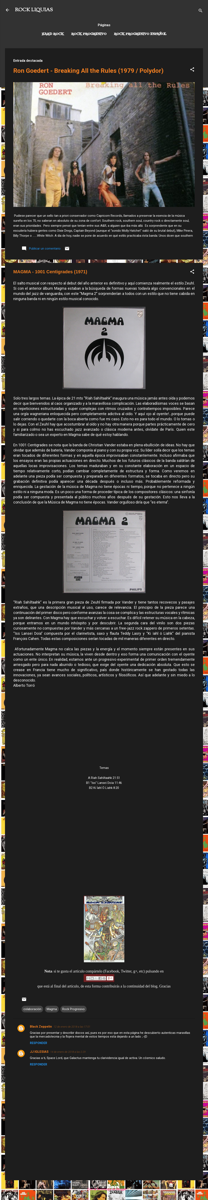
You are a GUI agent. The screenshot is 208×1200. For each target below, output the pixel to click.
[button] (192, 70)
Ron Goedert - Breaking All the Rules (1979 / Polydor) (88, 70)
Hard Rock (53, 34)
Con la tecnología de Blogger (104, 1189)
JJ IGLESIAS (39, 1052)
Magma (52, 1009)
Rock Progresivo (88, 34)
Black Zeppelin (41, 1026)
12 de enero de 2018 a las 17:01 (72, 1026)
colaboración (32, 1009)
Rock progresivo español (140, 34)
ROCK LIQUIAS (34, 10)
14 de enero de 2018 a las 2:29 (68, 1051)
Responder (38, 1043)
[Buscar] (200, 11)
